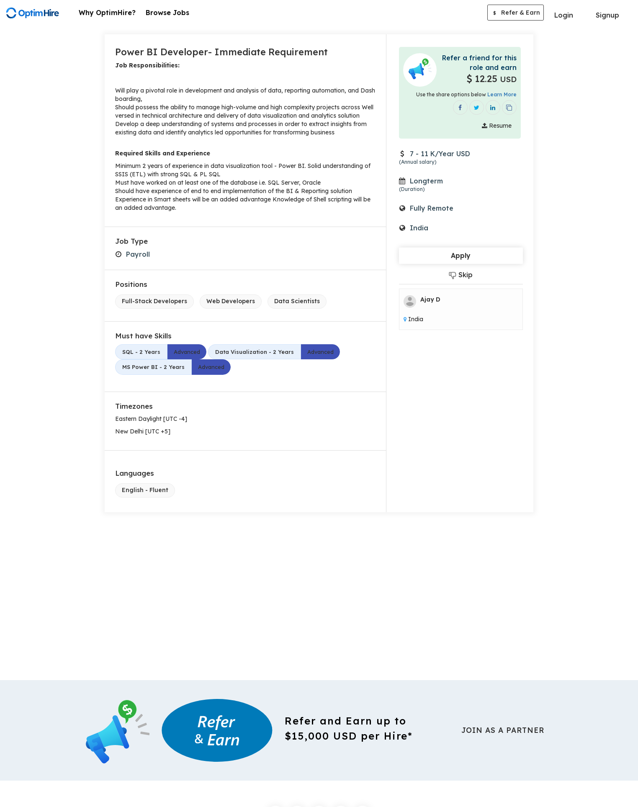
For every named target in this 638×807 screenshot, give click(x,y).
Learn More (502, 94)
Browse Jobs (167, 12)
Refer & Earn (515, 13)
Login (563, 15)
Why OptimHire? (107, 12)
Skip (461, 275)
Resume (497, 125)
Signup (607, 15)
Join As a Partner (503, 730)
